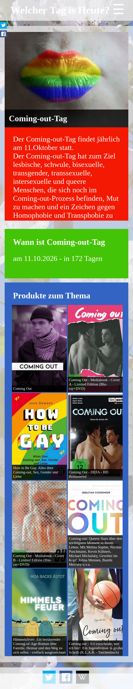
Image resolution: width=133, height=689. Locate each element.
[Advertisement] (66, 681)
